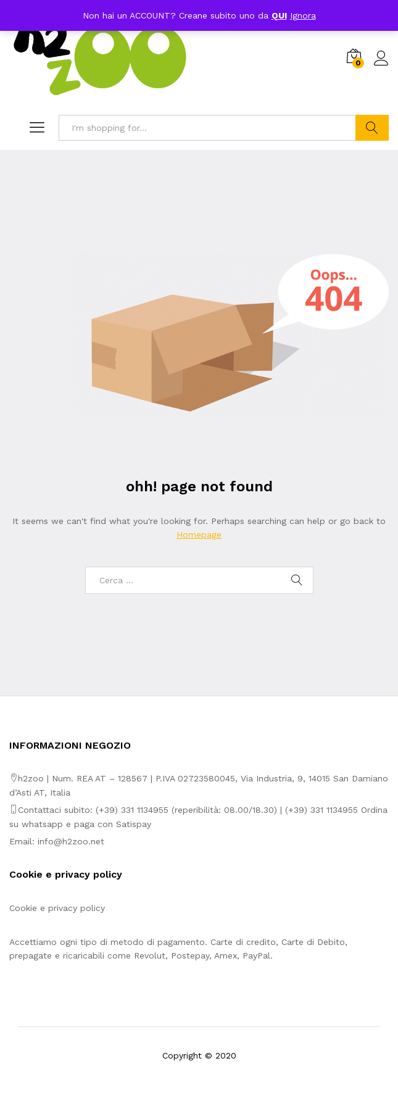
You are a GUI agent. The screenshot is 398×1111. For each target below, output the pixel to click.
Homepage (199, 534)
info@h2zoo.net (71, 841)
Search (372, 128)
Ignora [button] (303, 15)
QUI (279, 15)
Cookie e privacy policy (57, 908)
